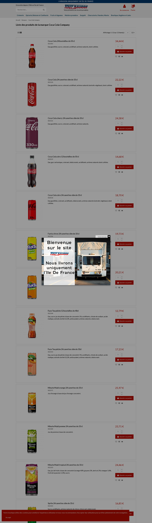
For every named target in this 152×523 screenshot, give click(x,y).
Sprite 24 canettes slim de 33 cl (61, 503)
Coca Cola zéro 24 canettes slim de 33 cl (65, 195)
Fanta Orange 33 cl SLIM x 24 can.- (62, 272)
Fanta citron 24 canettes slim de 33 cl (63, 234)
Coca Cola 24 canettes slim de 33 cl (63, 79)
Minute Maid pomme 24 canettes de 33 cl (65, 426)
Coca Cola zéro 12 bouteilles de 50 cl (63, 156)
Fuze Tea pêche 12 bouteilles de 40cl (63, 311)
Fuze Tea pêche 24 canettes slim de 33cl (64, 349)
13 (133, 32)
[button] (121, 15)
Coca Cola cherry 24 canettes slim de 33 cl (65, 118)
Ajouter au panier (124, 51)
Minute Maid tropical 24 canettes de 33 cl (65, 465)
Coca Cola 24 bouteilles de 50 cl (61, 41)
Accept (8, 517)
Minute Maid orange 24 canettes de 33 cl (65, 388)
